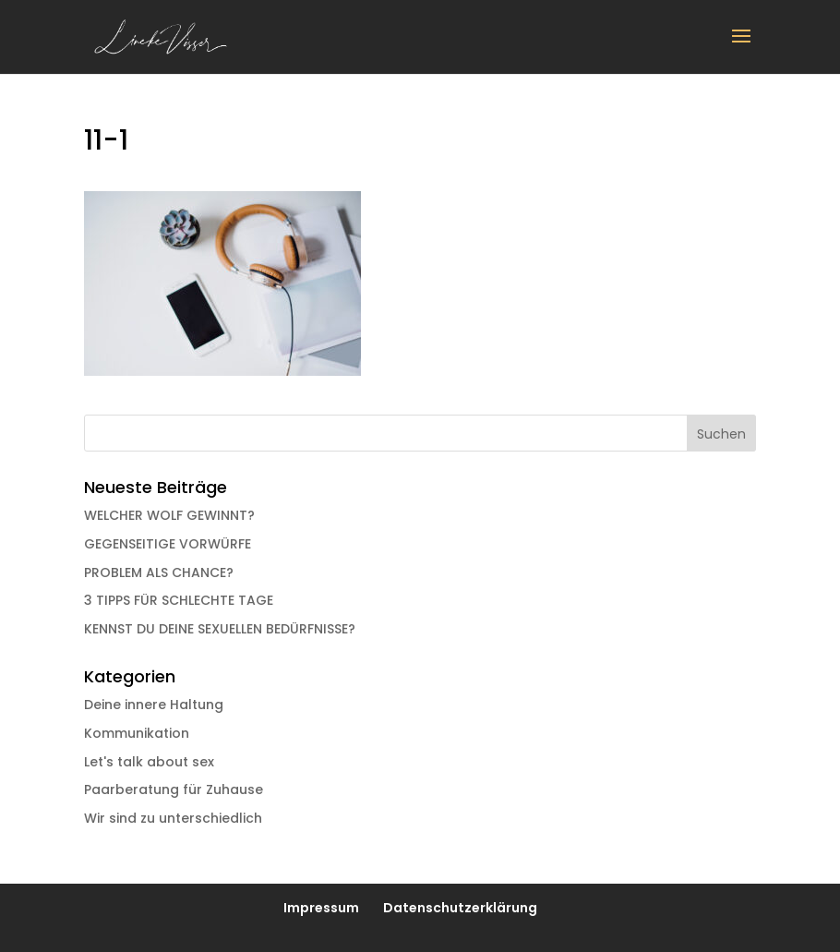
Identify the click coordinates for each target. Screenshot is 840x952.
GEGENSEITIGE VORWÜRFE (167, 544)
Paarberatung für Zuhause (173, 789)
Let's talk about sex (149, 762)
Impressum (321, 907)
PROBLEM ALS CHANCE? (159, 572)
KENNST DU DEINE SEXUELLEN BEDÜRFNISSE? (219, 629)
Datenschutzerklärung (460, 907)
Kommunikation (136, 733)
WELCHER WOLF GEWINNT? (169, 515)
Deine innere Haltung (153, 704)
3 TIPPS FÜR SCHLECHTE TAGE (178, 600)
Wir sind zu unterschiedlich (173, 818)
